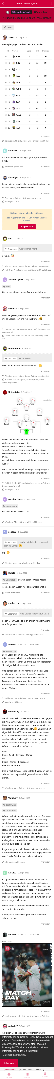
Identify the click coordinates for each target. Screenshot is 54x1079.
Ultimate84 (11, 579)
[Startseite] (9, 1075)
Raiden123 (11, 651)
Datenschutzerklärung (36, 1069)
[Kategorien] (27, 1075)
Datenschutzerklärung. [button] (14, 1055)
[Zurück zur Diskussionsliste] (3, 3)
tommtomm (11, 506)
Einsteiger (13, 249)
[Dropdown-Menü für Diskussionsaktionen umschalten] (51, 3)
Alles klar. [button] (9, 1063)
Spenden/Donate (10, 1069)
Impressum (21, 1069)
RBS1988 (12, 358)
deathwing (11, 804)
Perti (8, 286)
